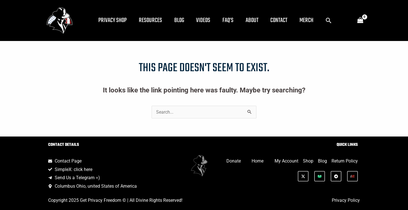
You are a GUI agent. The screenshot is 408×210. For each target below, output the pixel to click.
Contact (288, 20)
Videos (208, 20)
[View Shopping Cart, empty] (360, 21)
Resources (152, 20)
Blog (183, 20)
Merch (318, 20)
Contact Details (63, 145)
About (260, 20)
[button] (341, 20)
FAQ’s (234, 20)
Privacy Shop (113, 20)
